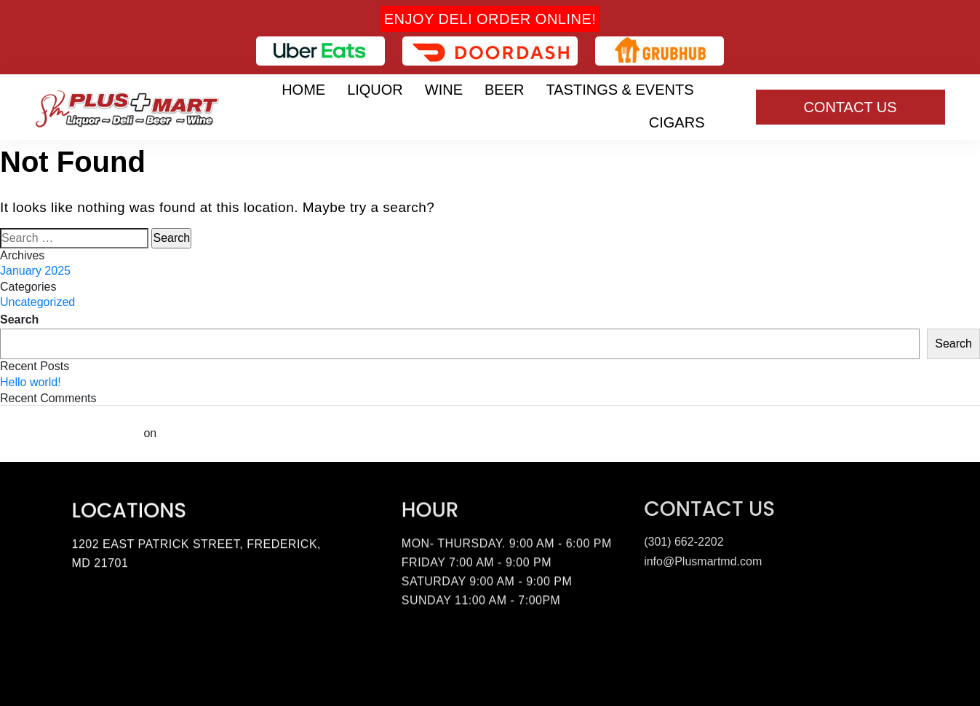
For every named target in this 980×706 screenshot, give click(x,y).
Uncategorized (37, 302)
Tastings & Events (620, 90)
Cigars (677, 122)
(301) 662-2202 (683, 539)
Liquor (375, 90)
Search (19, 319)
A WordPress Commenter (70, 433)
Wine (444, 90)
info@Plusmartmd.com (703, 559)
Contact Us (849, 107)
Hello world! (30, 382)
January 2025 (35, 270)
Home (303, 90)
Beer (504, 90)
